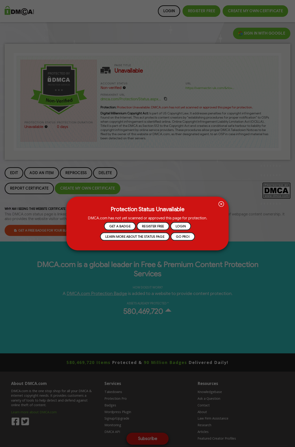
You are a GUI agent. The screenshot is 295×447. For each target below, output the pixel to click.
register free (153, 226)
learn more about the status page (134, 236)
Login (181, 226)
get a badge (119, 226)
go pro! (183, 236)
